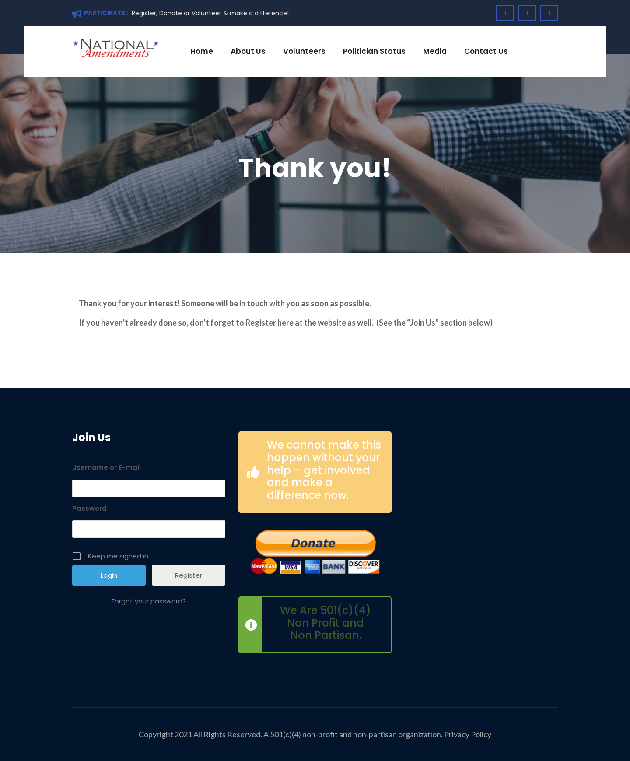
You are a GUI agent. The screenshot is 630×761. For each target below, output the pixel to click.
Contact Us (486, 51)
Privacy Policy (467, 734)
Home (201, 51)
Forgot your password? (149, 601)
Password (89, 508)
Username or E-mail (106, 467)
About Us (248, 51)
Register (188, 575)
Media (435, 51)
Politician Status (374, 51)
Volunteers (304, 51)
